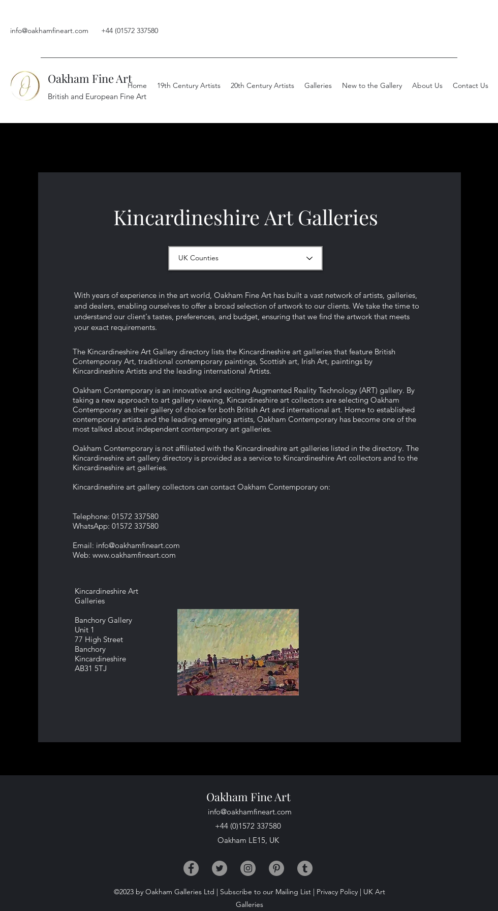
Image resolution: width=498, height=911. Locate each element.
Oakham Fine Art (90, 78)
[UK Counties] (245, 258)
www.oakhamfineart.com (134, 555)
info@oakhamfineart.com (49, 30)
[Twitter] (219, 868)
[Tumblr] (305, 868)
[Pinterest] (276, 868)
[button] (427, 85)
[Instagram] (248, 868)
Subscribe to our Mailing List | (267, 891)
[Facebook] (191, 868)
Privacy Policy (337, 891)
